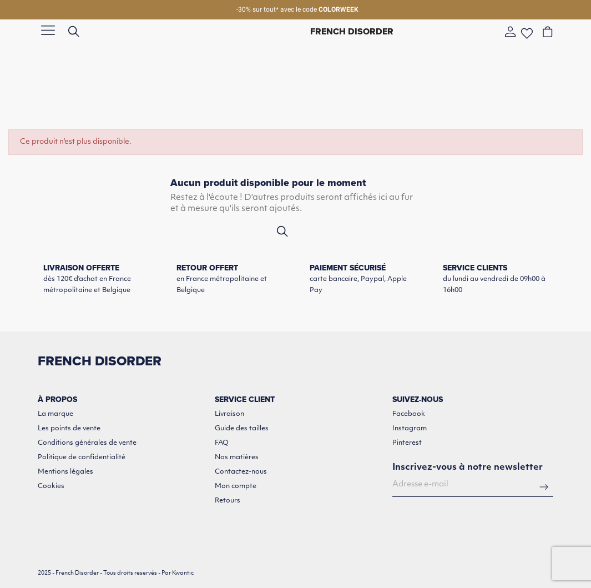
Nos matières (237, 457)
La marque (55, 414)
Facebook (408, 414)
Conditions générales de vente (87, 443)
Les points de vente (69, 428)
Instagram (409, 428)
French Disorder (351, 31)
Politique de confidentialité (81, 457)
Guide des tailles (242, 428)
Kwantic (183, 573)
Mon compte (235, 486)
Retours (227, 500)
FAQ (222, 443)
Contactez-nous (241, 472)
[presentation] (476, 529)
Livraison (229, 414)
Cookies (51, 486)
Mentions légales (65, 472)
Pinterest (407, 443)
